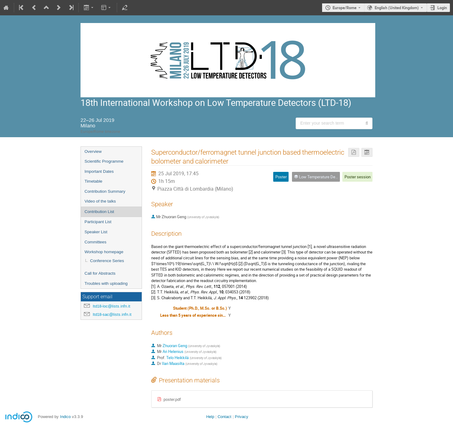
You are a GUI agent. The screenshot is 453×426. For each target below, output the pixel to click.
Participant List (98, 221)
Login (442, 7)
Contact (224, 416)
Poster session (358, 177)
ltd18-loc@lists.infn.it (111, 306)
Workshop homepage (104, 252)
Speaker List (96, 232)
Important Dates (99, 171)
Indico (65, 416)
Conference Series (107, 260)
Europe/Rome (344, 7)
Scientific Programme (104, 161)
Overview (93, 151)
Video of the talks (100, 201)
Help (210, 416)
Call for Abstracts (100, 273)
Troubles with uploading (106, 283)
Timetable (93, 181)
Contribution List (99, 211)
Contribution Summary (105, 191)
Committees (95, 242)
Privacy (241, 416)
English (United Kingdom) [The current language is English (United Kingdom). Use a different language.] (397, 7)
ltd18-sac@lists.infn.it (112, 314)
